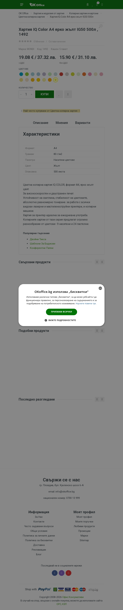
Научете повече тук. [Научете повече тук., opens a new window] (86, 303)
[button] (61, 320)
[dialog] (62, 305)
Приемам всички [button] (61, 311)
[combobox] (100, 288)
